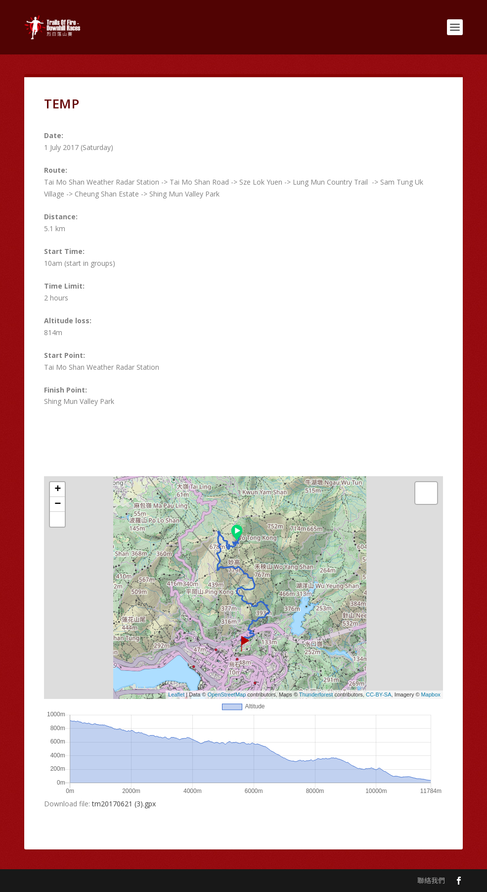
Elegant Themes (92, 880)
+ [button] (57, 489)
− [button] (57, 504)
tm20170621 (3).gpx (124, 803)
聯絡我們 (431, 880)
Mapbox (431, 694)
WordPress (185, 880)
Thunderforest (316, 694)
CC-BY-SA (379, 694)
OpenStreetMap (227, 694)
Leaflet (176, 694)
